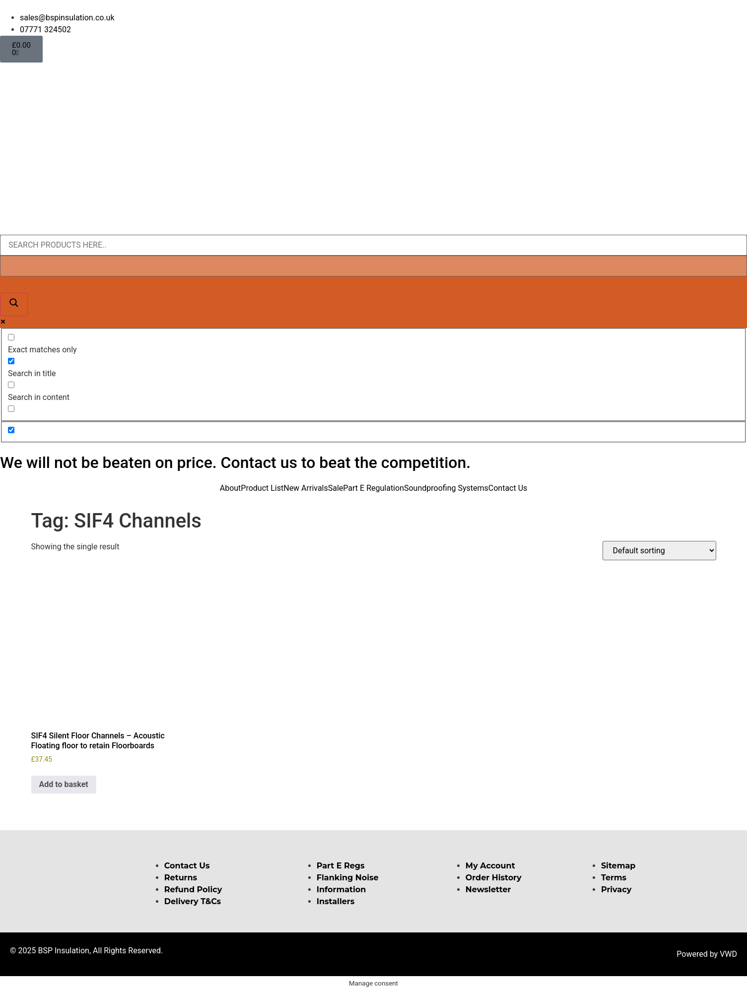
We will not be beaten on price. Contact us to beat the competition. (235, 462)
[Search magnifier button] (14, 304)
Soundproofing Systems (446, 488)
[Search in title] (11, 361)
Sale (335, 488)
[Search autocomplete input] (373, 266)
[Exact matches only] (11, 337)
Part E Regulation (373, 488)
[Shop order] (659, 550)
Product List (262, 488)
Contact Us (508, 488)
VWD (728, 954)
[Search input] (373, 245)
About (230, 488)
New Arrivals (305, 488)
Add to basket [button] (63, 784)
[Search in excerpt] (11, 408)
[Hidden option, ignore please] (11, 430)
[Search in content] (11, 385)
